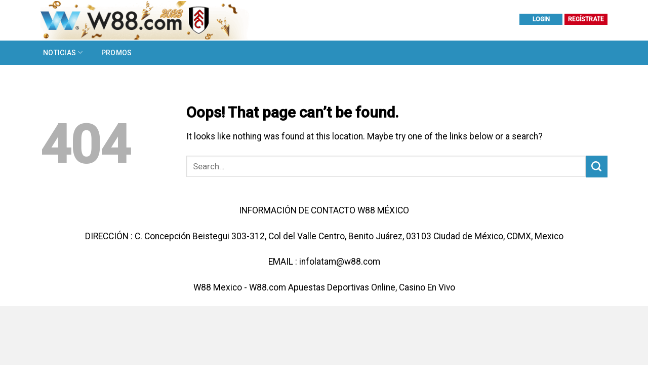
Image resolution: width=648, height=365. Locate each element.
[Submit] (597, 166)
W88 (202, 287)
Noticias (63, 52)
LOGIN (541, 19)
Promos (116, 53)
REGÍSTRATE (586, 19)
